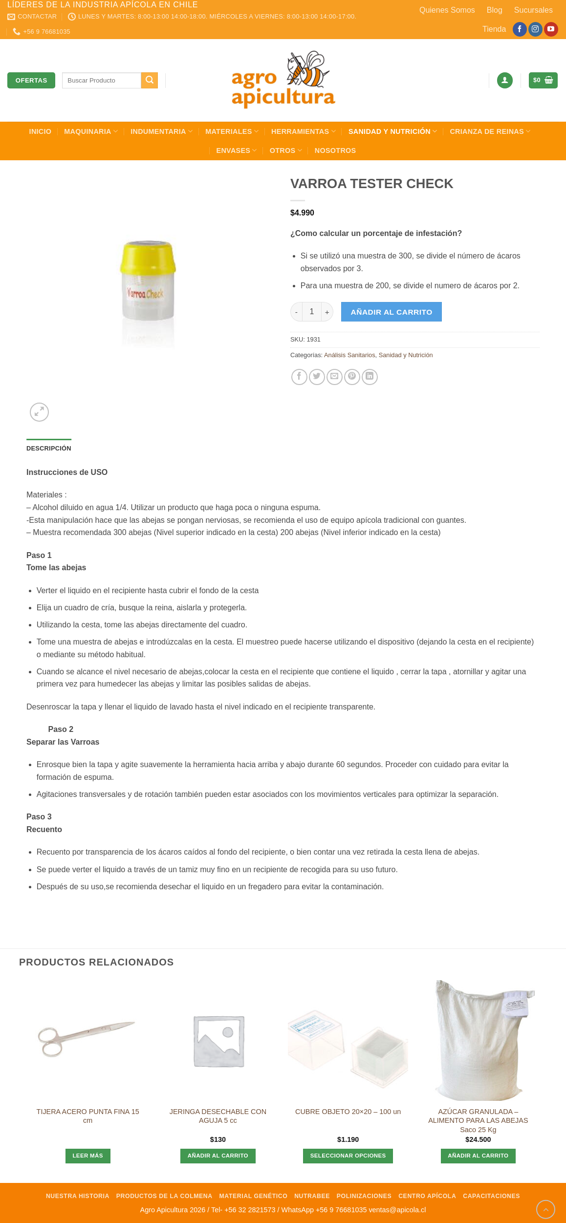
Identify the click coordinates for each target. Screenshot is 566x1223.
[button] (505, 80)
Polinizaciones (364, 1196)
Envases (237, 150)
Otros (286, 150)
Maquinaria (91, 131)
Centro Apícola (427, 1196)
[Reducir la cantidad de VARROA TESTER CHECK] (296, 312)
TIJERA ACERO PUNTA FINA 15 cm (88, 1116)
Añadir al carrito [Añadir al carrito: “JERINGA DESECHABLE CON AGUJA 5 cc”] (218, 1156)
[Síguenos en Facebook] (520, 29)
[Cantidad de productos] (312, 312)
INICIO (40, 131)
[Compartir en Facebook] (299, 377)
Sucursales (533, 10)
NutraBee (312, 1196)
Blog (494, 10)
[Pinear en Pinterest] (352, 377)
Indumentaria (162, 131)
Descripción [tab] (48, 448)
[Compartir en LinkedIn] (370, 377)
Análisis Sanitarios (349, 355)
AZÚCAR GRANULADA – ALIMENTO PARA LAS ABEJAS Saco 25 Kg (478, 1121)
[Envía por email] (335, 377)
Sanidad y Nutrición (392, 131)
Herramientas (303, 131)
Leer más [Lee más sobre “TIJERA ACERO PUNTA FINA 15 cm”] (87, 1156)
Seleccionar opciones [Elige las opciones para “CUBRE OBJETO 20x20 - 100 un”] (348, 1156)
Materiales (232, 131)
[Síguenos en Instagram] (535, 29)
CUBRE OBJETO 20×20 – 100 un (348, 1112)
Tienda (494, 29)
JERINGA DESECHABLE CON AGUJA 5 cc (218, 1116)
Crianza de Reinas (490, 131)
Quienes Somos (447, 10)
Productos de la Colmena (164, 1196)
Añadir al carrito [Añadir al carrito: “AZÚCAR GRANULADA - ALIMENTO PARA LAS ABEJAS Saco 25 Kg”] (478, 1156)
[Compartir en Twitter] (317, 377)
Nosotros (335, 150)
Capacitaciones (491, 1196)
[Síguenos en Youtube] (551, 29)
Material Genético (253, 1196)
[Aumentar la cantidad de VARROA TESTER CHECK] (327, 312)
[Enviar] (149, 80)
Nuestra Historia (77, 1196)
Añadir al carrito (392, 312)
